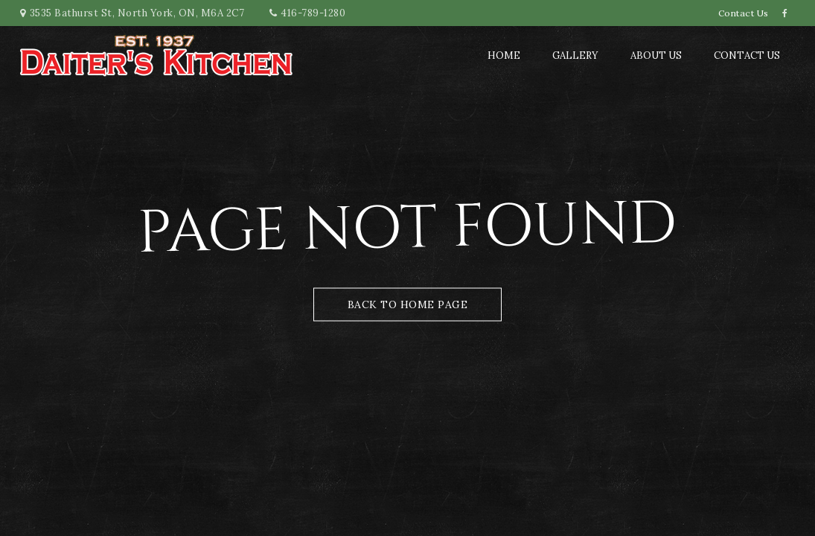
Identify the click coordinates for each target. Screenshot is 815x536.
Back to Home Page (408, 304)
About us (656, 55)
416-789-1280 (313, 13)
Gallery (575, 55)
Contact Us (743, 13)
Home (504, 55)
